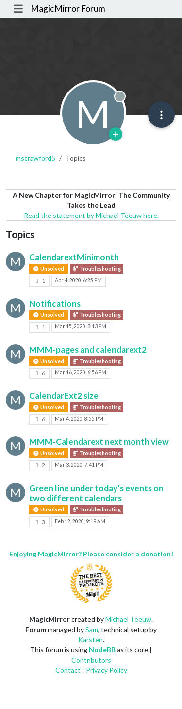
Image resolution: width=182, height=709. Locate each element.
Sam (91, 629)
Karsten (90, 639)
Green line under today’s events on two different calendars (96, 493)
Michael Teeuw (128, 619)
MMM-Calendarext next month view (99, 441)
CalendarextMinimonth (74, 257)
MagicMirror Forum (68, 8)
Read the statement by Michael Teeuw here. (91, 215)
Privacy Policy (106, 670)
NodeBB (102, 650)
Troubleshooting (96, 269)
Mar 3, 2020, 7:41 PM (79, 465)
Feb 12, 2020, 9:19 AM (80, 521)
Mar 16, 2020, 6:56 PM (80, 372)
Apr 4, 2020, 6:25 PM (78, 280)
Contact (68, 670)
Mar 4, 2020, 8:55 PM (79, 419)
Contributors (91, 660)
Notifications (55, 303)
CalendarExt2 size (64, 395)
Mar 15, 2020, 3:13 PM (80, 326)
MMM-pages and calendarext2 (88, 349)
